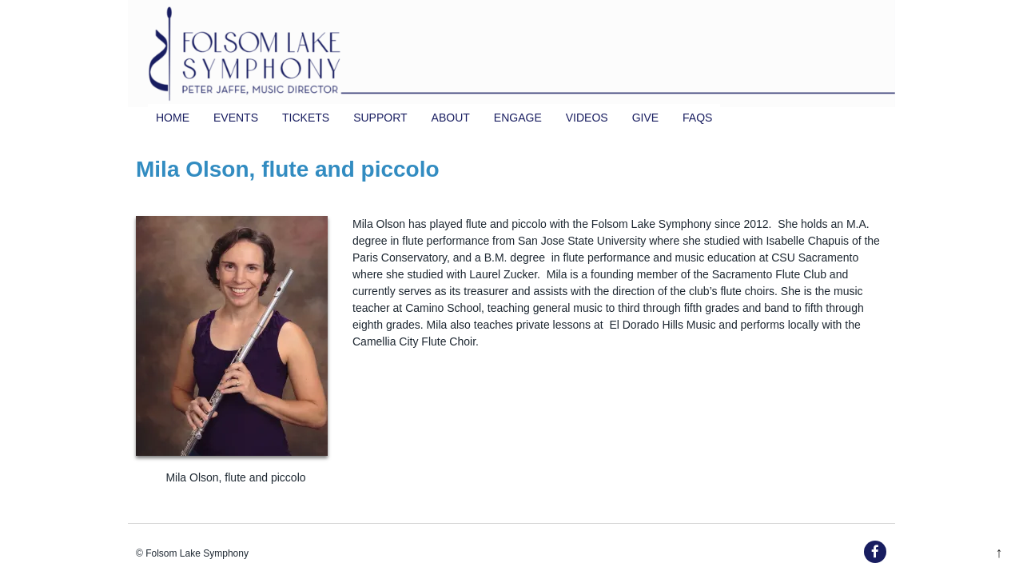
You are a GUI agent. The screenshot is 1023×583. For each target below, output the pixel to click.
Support (380, 117)
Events (235, 117)
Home (172, 117)
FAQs (697, 117)
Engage (518, 117)
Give (645, 117)
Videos (587, 117)
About (451, 117)
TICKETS (305, 117)
